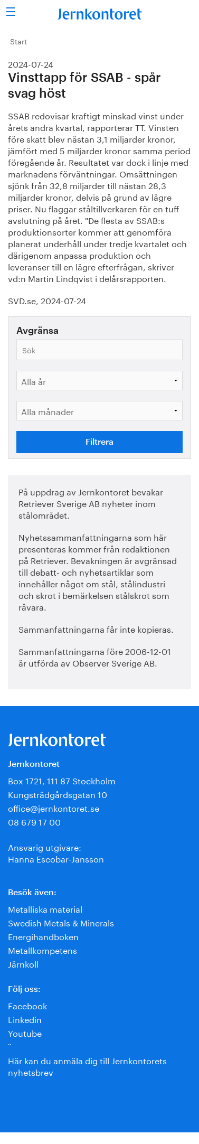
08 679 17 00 (34, 821)
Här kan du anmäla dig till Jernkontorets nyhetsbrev (87, 1065)
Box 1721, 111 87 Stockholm (62, 779)
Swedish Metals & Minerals (61, 922)
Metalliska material (45, 908)
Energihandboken (43, 935)
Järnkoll (23, 963)
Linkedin (25, 1018)
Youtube (25, 1032)
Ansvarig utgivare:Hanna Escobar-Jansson (56, 852)
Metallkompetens (42, 949)
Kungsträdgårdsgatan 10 (57, 793)
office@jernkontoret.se (53, 807)
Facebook (27, 1004)
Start (18, 40)
